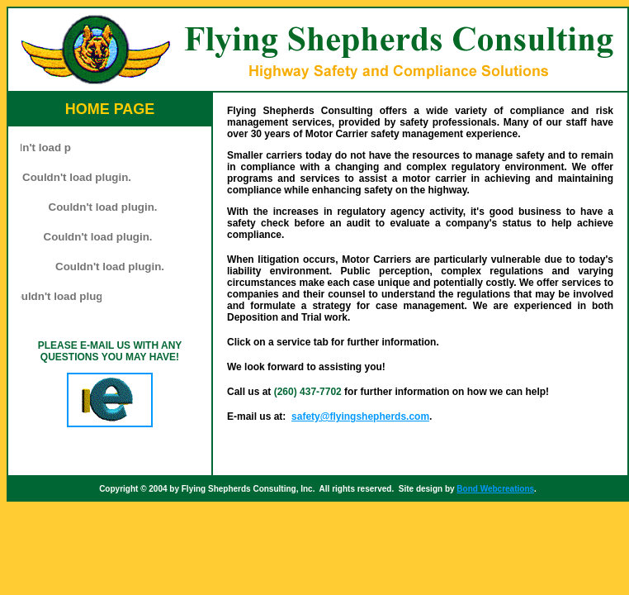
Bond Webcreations (495, 488)
